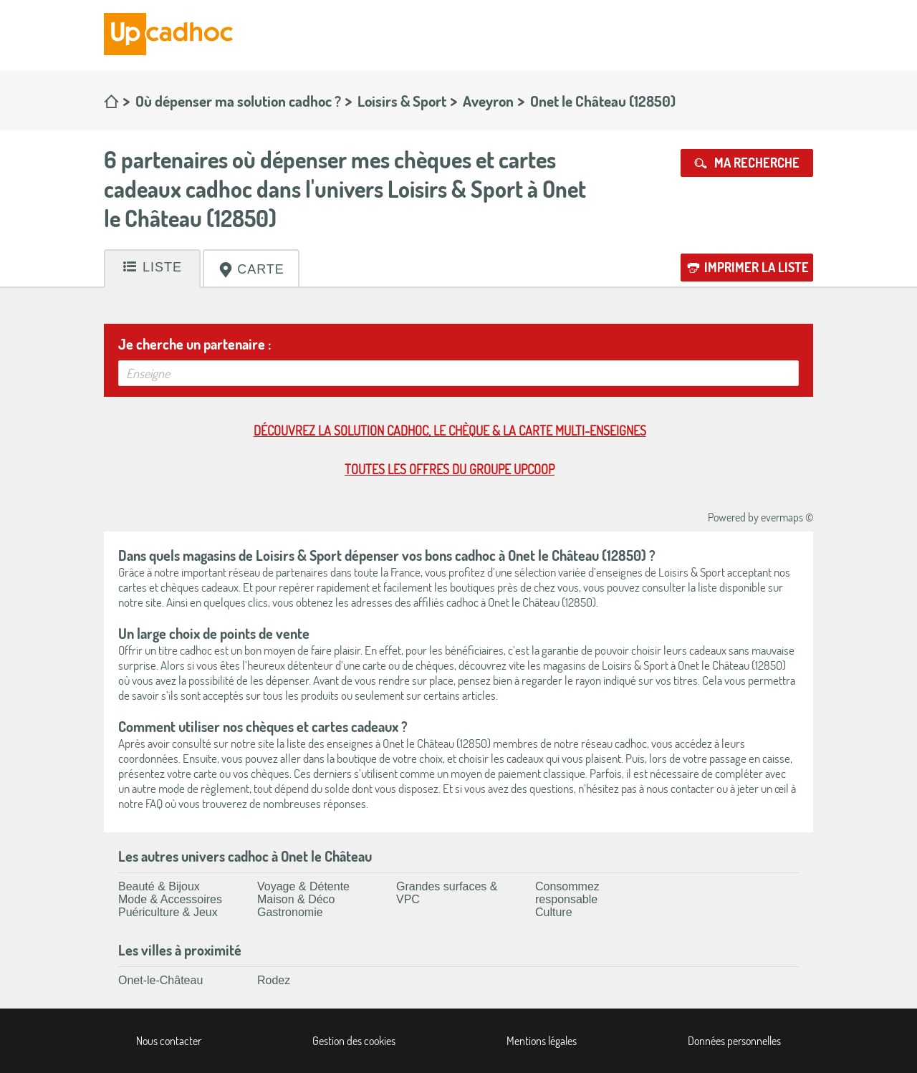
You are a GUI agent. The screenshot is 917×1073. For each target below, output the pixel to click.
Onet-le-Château (160, 980)
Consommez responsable (567, 892)
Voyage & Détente (303, 886)
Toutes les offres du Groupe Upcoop (449, 469)
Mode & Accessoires (170, 899)
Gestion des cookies (353, 1041)
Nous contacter (168, 1041)
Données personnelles (734, 1041)
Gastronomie (290, 912)
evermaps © (787, 517)
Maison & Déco (296, 899)
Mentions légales (541, 1041)
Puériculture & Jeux (168, 912)
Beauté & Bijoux (159, 886)
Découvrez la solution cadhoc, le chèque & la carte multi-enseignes (450, 430)
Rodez (273, 980)
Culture (553, 912)
